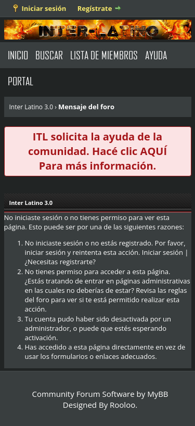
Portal (20, 80)
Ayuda (156, 54)
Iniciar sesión (44, 8)
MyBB (157, 394)
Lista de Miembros (104, 54)
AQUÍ (153, 151)
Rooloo (122, 404)
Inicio (18, 54)
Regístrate (94, 8)
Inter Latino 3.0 (31, 106)
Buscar (49, 54)
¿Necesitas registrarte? (60, 261)
